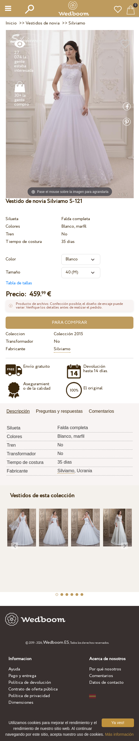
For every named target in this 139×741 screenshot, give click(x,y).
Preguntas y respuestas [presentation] (59, 411)
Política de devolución (29, 682)
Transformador (19, 341)
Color (11, 259)
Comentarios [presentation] (101, 411)
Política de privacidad (29, 696)
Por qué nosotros (105, 669)
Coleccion (15, 334)
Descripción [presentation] (18, 411)
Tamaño (13, 272)
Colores (13, 226)
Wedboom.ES (56, 642)
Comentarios (101, 676)
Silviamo (62, 349)
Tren (10, 234)
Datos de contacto (106, 682)
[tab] (20, 411)
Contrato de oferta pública (33, 689)
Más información (119, 734)
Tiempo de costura (24, 241)
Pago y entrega (22, 676)
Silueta (12, 219)
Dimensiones (20, 702)
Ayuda (14, 669)
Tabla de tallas (19, 283)
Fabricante (15, 349)
